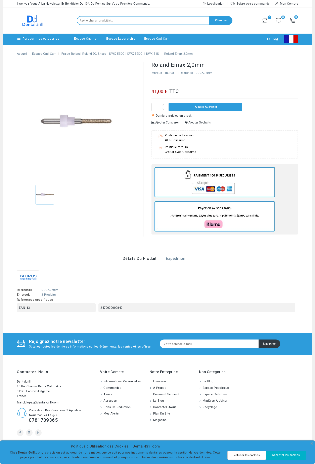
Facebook (20, 432)
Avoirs (107, 394)
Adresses (110, 400)
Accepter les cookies (286, 455)
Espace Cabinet (85, 38)
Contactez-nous (32, 372)
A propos (159, 388)
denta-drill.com (199, 457)
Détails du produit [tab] (139, 258)
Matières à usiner (214, 400)
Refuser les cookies (247, 455)
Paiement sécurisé (165, 394)
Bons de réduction (117, 407)
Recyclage (209, 407)
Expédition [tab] (175, 258)
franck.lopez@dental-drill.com (38, 402)
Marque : (157, 73)
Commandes (112, 388)
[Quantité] (156, 107)
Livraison (159, 381)
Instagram (29, 432)
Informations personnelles (122, 381)
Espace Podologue (215, 388)
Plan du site (161, 413)
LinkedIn (38, 432)
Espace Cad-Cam (157, 38)
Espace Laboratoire (120, 38)
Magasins (159, 420)
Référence (185, 73)
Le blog (158, 400)
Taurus (169, 73)
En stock (23, 294)
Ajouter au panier (205, 107)
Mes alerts (111, 413)
